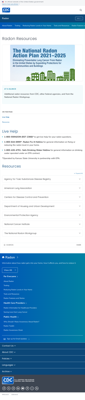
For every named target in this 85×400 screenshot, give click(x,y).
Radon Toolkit (9, 326)
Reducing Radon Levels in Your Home (37, 25)
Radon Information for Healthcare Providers (20, 308)
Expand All (79, 173)
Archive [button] (7, 371)
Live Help (5, 117)
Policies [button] (7, 358)
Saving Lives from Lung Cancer (15, 312)
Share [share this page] (78, 245)
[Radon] (42, 257)
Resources (5, 122)
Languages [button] (9, 365)
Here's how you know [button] (11, 4)
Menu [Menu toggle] (79, 18)
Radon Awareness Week (13, 330)
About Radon (7, 25)
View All (8, 270)
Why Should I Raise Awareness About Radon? (21, 322)
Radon (5, 18)
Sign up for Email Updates (17, 339)
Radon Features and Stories (14, 298)
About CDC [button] (9, 352)
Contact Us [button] (9, 346)
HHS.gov (5, 394)
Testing (17, 25)
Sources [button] (9, 245)
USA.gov (14, 394)
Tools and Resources (61, 25)
